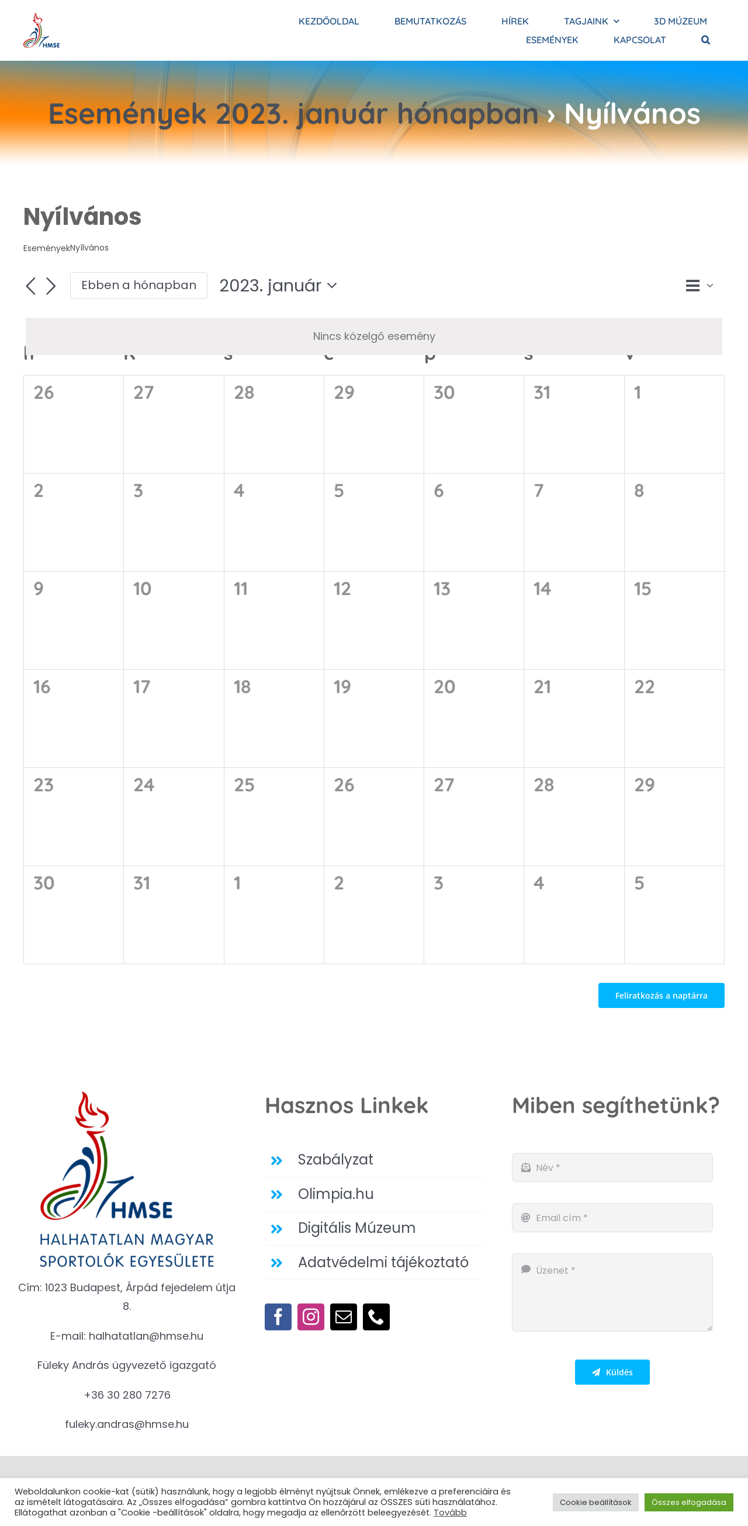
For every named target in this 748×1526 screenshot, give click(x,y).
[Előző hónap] (30, 287)
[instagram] (310, 1316)
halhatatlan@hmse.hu (146, 1336)
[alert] (374, 336)
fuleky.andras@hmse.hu (127, 1424)
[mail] (343, 1316)
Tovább (450, 1512)
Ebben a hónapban (138, 285)
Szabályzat (335, 1159)
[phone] (376, 1316)
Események (46, 248)
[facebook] (278, 1316)
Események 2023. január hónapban (293, 113)
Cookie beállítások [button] (596, 1502)
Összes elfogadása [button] (689, 1502)
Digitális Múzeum (357, 1228)
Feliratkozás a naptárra (661, 995)
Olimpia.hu (336, 1194)
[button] (706, 39)
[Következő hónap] (51, 287)
